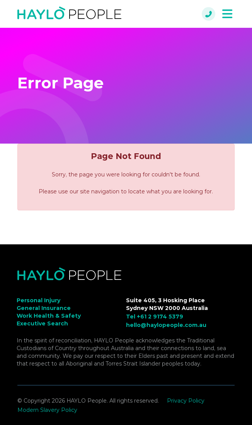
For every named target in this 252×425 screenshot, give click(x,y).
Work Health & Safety (49, 315)
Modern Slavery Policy (47, 409)
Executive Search (42, 323)
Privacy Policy (185, 400)
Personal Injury (38, 300)
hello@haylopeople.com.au (166, 325)
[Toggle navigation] (227, 14)
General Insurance (44, 308)
